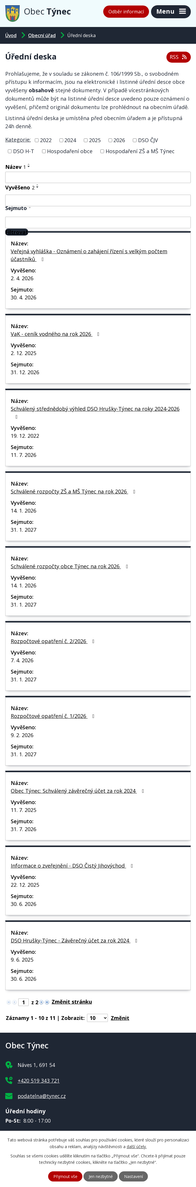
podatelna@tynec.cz (42, 1095)
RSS (179, 56)
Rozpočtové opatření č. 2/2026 (54, 641)
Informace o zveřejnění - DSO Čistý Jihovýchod (73, 865)
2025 (95, 140)
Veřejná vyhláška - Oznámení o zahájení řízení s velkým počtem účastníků (89, 255)
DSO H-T (23, 151)
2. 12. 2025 (23, 353)
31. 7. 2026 (23, 829)
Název (15, 166)
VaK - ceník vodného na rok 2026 (56, 333)
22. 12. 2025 (25, 884)
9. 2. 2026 (22, 735)
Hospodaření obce (69, 151)
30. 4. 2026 (23, 297)
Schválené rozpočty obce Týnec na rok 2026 (70, 566)
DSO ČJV (148, 140)
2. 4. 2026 (22, 278)
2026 (119, 140)
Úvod (11, 35)
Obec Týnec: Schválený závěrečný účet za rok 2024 (78, 790)
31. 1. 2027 (23, 529)
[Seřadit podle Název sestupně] (29, 166)
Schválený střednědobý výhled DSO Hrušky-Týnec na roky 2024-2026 (95, 412)
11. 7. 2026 (23, 454)
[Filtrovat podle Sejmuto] (98, 222)
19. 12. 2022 (25, 435)
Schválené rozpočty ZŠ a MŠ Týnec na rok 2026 (74, 491)
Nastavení (133, 1176)
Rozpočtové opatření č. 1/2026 (54, 715)
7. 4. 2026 (22, 660)
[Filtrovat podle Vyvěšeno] (98, 200)
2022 (46, 140)
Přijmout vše (65, 1176)
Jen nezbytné (101, 1176)
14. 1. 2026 (23, 510)
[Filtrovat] (16, 232)
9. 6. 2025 (22, 959)
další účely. (137, 1146)
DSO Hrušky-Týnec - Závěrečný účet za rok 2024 (75, 940)
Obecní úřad (42, 35)
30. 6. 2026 (23, 903)
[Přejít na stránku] (73, 1001)
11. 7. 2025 (23, 809)
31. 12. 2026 (25, 372)
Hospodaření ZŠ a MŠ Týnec (140, 151)
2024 (70, 140)
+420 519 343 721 (39, 1080)
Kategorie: (18, 139)
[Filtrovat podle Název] (98, 177)
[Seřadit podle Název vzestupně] (29, 164)
